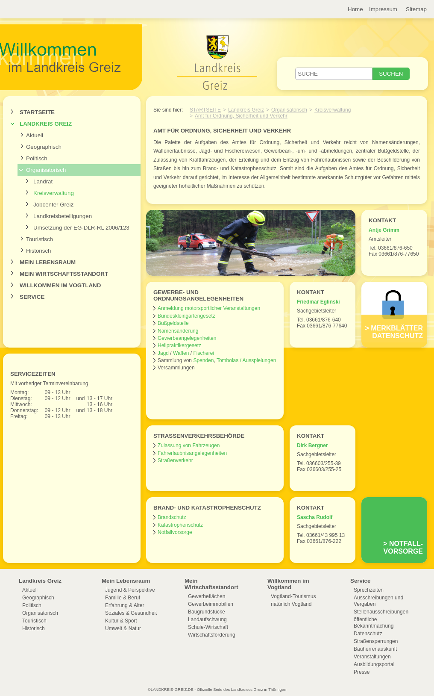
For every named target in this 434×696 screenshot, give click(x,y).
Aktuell (34, 135)
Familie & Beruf (122, 598)
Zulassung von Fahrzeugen (189, 445)
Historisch (38, 251)
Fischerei (203, 353)
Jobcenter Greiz (53, 204)
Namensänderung (178, 331)
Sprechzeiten (369, 590)
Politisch (36, 158)
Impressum (383, 9)
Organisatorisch (46, 170)
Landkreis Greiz (46, 124)
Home (355, 9)
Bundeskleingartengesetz (186, 316)
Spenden (203, 360)
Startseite (37, 112)
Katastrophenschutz (180, 525)
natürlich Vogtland (291, 604)
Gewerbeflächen (206, 596)
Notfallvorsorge (175, 532)
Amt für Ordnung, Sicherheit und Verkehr (241, 116)
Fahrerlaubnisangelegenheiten (192, 453)
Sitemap (416, 9)
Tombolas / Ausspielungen (246, 360)
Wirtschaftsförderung (211, 635)
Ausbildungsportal (374, 664)
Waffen (181, 353)
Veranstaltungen (372, 657)
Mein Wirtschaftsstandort (64, 274)
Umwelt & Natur (123, 628)
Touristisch (39, 239)
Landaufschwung (207, 619)
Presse (361, 672)
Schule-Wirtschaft (208, 627)
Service (32, 297)
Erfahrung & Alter (124, 605)
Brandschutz (172, 517)
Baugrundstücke (206, 612)
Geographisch (44, 147)
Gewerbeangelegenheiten (187, 338)
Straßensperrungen (376, 641)
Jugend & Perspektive (130, 590)
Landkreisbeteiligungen (62, 216)
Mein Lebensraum (48, 262)
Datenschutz (368, 634)
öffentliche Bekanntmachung (373, 622)
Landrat (43, 181)
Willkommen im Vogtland (60, 285)
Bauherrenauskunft (375, 649)
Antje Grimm (384, 230)
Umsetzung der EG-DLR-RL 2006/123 (81, 227)
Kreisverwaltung (53, 193)
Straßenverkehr (175, 460)
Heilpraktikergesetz (179, 345)
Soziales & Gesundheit (131, 613)
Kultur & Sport (121, 621)
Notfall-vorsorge (403, 547)
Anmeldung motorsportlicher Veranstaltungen (209, 308)
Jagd (163, 353)
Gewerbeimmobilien (210, 604)
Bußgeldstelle (173, 323)
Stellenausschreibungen (381, 612)
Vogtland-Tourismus (293, 596)
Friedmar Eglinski (318, 302)
